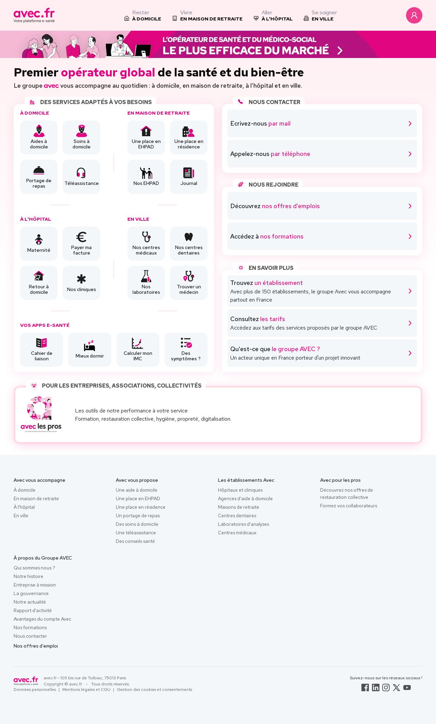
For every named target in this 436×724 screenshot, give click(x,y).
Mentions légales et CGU (86, 689)
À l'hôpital (24, 507)
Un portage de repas (138, 515)
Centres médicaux (237, 533)
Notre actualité (30, 602)
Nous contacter (30, 636)
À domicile (24, 490)
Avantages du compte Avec (42, 619)
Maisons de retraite (238, 507)
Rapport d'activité (33, 610)
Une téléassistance (136, 533)
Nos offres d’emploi (36, 646)
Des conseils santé (135, 541)
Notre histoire (28, 576)
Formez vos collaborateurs (348, 506)
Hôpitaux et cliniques (240, 490)
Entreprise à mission (35, 585)
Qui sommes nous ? (34, 568)
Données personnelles (35, 689)
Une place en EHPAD (138, 498)
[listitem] (143, 15)
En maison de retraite (36, 498)
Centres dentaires (237, 515)
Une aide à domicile (136, 490)
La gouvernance (31, 593)
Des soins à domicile (137, 524)
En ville (21, 515)
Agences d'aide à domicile (245, 498)
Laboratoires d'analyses (243, 524)
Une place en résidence (141, 507)
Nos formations (30, 627)
